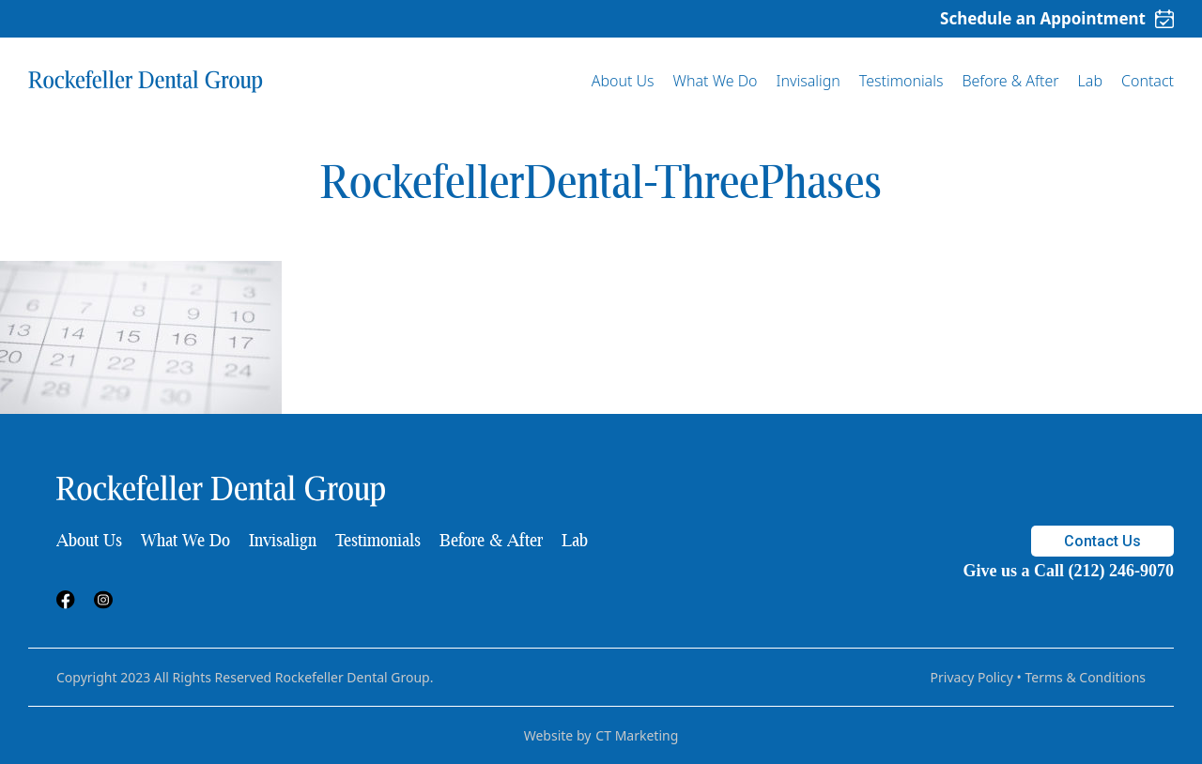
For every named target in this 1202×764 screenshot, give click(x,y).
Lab (1090, 80)
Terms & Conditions (1086, 677)
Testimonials (901, 80)
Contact (1147, 80)
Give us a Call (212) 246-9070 (1069, 570)
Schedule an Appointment (1057, 18)
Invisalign (808, 80)
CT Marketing (636, 735)
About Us (623, 80)
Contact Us (1102, 541)
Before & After (1010, 80)
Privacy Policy (972, 677)
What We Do (715, 80)
